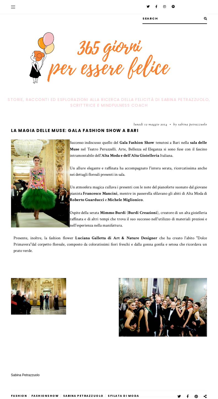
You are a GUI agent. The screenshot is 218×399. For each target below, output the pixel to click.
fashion (19, 396)
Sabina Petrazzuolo (83, 396)
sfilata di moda (123, 396)
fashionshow (45, 396)
